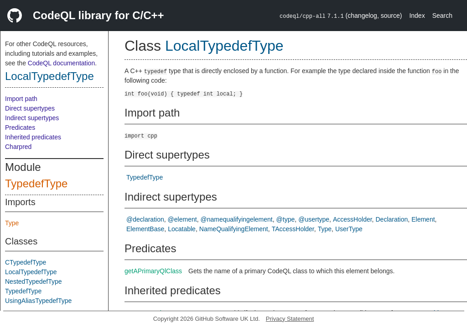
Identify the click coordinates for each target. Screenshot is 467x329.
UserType (349, 229)
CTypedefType (25, 262)
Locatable (182, 229)
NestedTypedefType (33, 281)
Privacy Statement (290, 318)
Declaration (391, 219)
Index (417, 15)
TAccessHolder (293, 229)
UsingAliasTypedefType (38, 300)
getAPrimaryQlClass (153, 271)
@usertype (313, 219)
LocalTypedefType (49, 76)
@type (285, 219)
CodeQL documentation (61, 63)
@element (182, 219)
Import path (21, 98)
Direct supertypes (30, 108)
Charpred (18, 146)
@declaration (145, 219)
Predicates (20, 127)
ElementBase (145, 229)
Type (12, 223)
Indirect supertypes (32, 118)
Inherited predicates (33, 137)
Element (423, 219)
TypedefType (36, 183)
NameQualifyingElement (233, 229)
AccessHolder (352, 219)
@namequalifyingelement (237, 219)
